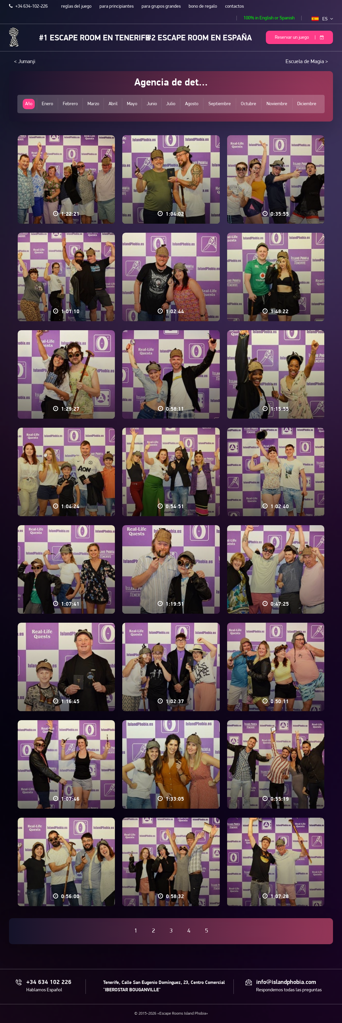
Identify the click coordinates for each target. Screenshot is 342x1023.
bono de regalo (203, 6)
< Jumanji (24, 61)
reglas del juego (76, 6)
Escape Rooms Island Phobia (14, 36)
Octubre (248, 104)
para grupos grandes (161, 6)
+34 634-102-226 (28, 6)
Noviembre (277, 104)
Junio (152, 104)
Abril (113, 104)
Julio (170, 104)
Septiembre (219, 104)
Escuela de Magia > (307, 61)
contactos (234, 6)
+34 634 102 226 (48, 983)
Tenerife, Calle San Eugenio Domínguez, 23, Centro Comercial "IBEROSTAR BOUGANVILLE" (164, 986)
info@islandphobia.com (286, 983)
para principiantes (117, 6)
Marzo (93, 104)
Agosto (191, 104)
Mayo (132, 104)
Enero (47, 104)
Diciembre (306, 104)
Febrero (70, 104)
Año (28, 104)
